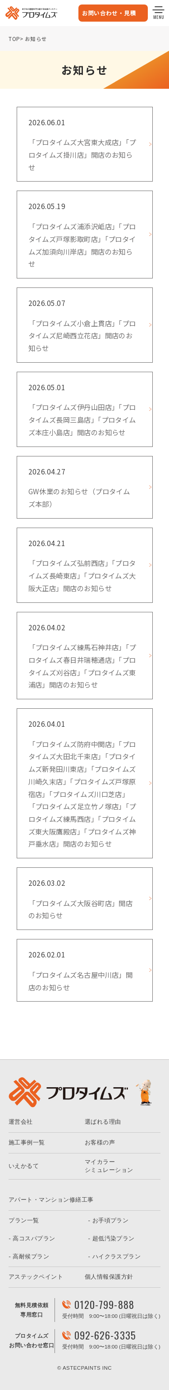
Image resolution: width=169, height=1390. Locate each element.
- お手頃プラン (108, 1220)
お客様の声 (100, 1142)
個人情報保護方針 (109, 1276)
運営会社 (21, 1121)
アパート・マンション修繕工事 (51, 1199)
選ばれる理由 (103, 1121)
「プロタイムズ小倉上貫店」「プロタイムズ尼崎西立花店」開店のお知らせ (82, 335)
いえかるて (24, 1165)
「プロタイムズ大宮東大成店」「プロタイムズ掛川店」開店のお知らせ (82, 154)
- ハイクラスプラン (114, 1256)
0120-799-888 (104, 1304)
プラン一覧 (24, 1220)
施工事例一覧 (27, 1142)
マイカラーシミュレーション (109, 1166)
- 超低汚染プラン (111, 1238)
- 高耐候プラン (29, 1256)
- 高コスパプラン (32, 1238)
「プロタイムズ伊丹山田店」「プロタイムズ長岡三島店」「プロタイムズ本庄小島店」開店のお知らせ (82, 419)
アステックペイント (36, 1276)
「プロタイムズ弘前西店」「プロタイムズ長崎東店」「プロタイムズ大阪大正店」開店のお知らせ (82, 575)
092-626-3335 (105, 1335)
